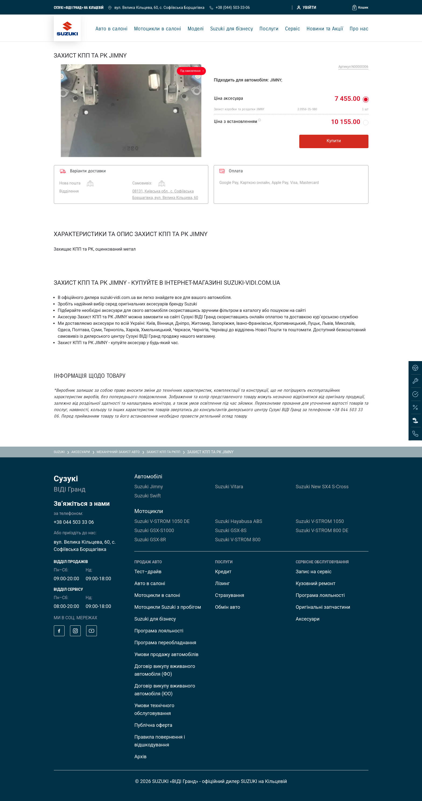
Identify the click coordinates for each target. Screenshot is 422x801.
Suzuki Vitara (229, 486)
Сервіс (292, 29)
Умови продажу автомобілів (166, 654)
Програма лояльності (158, 630)
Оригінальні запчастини (323, 607)
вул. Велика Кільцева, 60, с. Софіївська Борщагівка (156, 7)
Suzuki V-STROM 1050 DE (162, 521)
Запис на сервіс (314, 571)
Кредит (223, 571)
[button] (360, 7)
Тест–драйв (147, 571)
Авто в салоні (112, 29)
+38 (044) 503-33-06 (229, 7)
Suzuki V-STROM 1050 (320, 521)
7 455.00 (347, 98)
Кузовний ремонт (315, 583)
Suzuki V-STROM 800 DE (322, 530)
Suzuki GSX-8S (231, 530)
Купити (334, 140)
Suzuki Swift (147, 496)
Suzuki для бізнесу (231, 29)
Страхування (229, 595)
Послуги (269, 29)
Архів (140, 756)
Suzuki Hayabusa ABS (238, 521)
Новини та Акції (325, 29)
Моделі (196, 29)
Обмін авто (227, 607)
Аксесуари (307, 619)
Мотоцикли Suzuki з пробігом (167, 607)
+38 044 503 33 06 (74, 522)
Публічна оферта (153, 725)
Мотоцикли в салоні (157, 29)
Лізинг (222, 583)
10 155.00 (345, 122)
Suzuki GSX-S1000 (154, 530)
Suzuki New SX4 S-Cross (322, 486)
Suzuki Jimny (148, 486)
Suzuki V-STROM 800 (238, 539)
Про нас (359, 29)
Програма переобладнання (165, 642)
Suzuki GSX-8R (150, 539)
